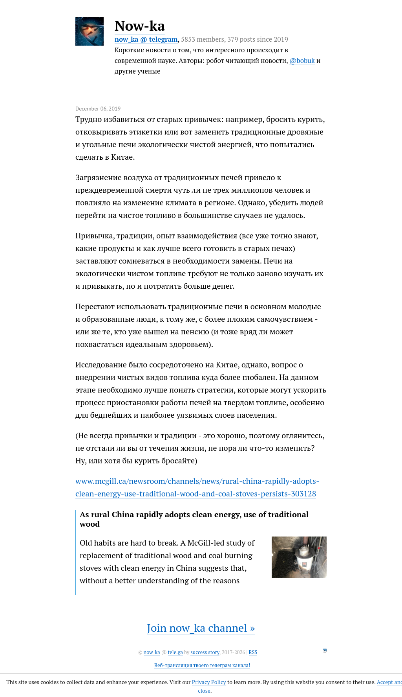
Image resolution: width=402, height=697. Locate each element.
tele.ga (175, 652)
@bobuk (302, 60)
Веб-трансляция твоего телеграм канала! (202, 665)
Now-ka (140, 26)
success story (204, 652)
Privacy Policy (209, 682)
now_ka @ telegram (146, 39)
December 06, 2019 (98, 108)
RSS (253, 652)
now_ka (152, 652)
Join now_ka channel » (201, 627)
